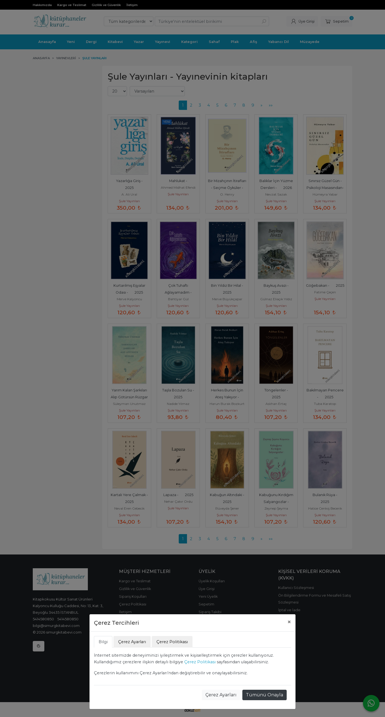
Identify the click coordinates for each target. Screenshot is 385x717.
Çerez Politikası (200, 661)
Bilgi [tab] (103, 641)
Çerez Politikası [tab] (172, 641)
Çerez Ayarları (221, 694)
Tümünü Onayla (264, 694)
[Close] (289, 622)
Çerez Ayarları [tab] (132, 641)
